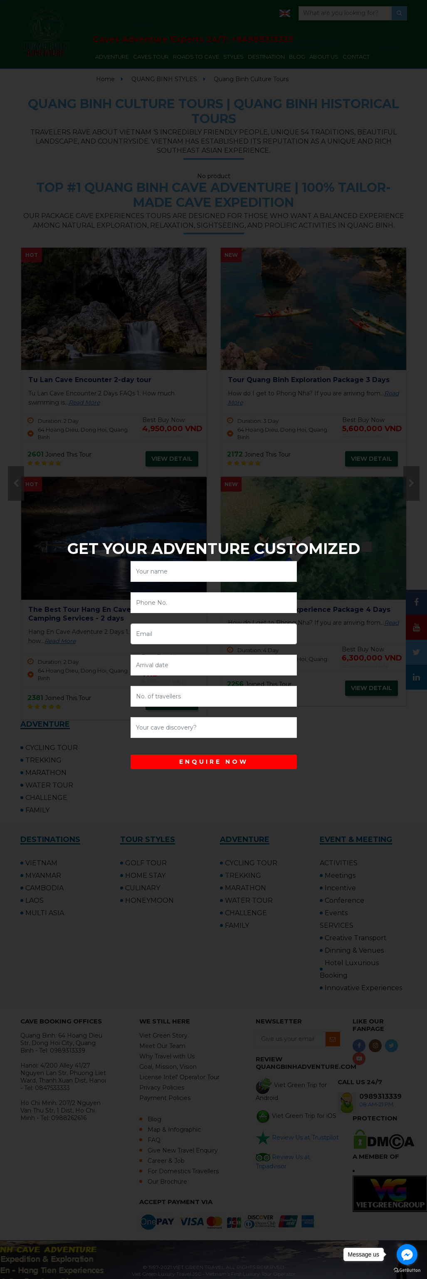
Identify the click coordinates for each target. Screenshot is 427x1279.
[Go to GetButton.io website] (407, 1270)
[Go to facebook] (407, 1254)
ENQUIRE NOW (213, 761)
